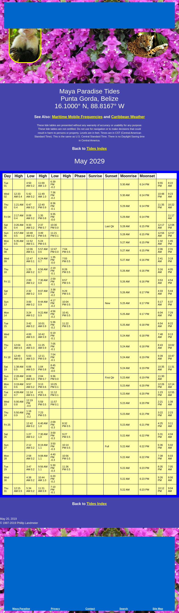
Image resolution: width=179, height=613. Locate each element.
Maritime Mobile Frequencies (77, 117)
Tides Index (97, 149)
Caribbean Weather (128, 117)
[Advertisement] (89, 16)
